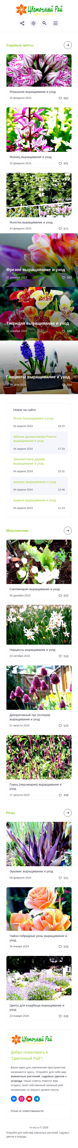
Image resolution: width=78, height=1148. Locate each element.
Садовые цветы (19, 45)
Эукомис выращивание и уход (31, 871)
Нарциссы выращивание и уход (32, 649)
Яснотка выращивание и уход (31, 222)
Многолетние (17, 530)
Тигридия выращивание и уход (37, 323)
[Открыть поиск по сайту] (44, 23)
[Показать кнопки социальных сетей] (22, 23)
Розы (10, 813)
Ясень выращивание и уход (33, 418)
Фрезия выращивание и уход (35, 269)
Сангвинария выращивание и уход (35, 589)
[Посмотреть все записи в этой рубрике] (68, 45)
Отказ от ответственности (27, 1111)
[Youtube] (29, 1099)
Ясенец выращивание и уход (31, 157)
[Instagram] (22, 1099)
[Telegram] (37, 1099)
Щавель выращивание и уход (34, 500)
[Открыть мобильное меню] (55, 23)
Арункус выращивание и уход (34, 482)
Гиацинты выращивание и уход (38, 377)
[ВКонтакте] (14, 1099)
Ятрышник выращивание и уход (33, 91)
